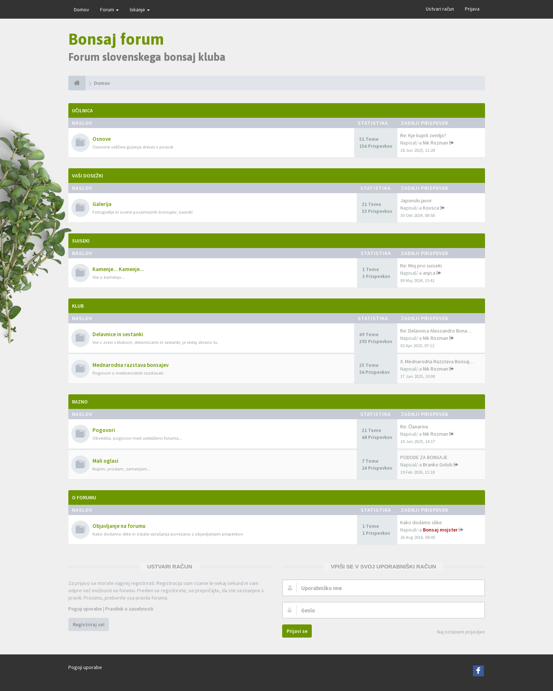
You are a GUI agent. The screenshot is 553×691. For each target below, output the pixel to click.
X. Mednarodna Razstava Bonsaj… (437, 361)
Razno (80, 401)
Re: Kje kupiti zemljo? (423, 135)
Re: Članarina (414, 426)
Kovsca (431, 207)
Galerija (101, 203)
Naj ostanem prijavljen (457, 632)
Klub (78, 306)
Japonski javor (416, 200)
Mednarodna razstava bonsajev (130, 364)
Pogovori (103, 430)
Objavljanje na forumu (118, 525)
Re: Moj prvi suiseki (421, 265)
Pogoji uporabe (85, 608)
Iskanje (140, 9)
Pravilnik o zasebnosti (129, 608)
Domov (81, 9)
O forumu (84, 497)
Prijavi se (297, 631)
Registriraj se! (89, 624)
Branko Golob (437, 464)
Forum (109, 9)
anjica (429, 273)
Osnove (101, 138)
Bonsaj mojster (440, 529)
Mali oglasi (105, 460)
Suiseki (81, 240)
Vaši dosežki (87, 175)
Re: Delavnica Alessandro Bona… (436, 330)
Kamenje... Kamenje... (118, 269)
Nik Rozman (435, 142)
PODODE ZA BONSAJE (423, 457)
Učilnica (82, 110)
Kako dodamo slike (421, 522)
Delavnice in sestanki (117, 334)
